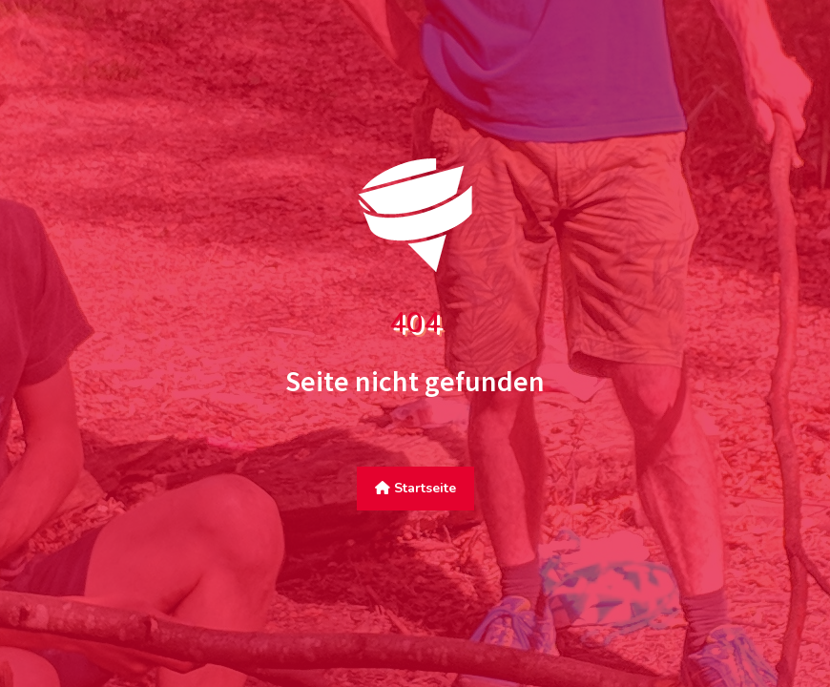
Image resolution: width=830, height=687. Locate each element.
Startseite (415, 488)
